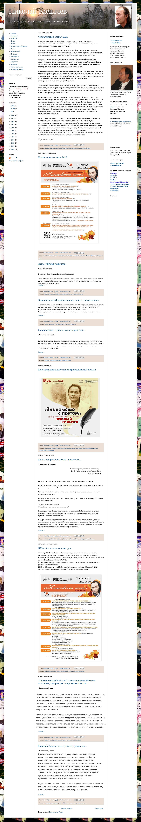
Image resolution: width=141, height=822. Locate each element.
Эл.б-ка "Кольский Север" (119, 186)
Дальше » (41, 285)
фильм (112, 107)
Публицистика (15, 51)
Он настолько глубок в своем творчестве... (61, 330)
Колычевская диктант (50, 256)
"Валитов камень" (49, 324)
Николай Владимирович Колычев (85, 539)
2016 (13, 140)
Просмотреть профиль (16, 161)
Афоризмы (14, 62)
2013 (13, 149)
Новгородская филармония (90, 448)
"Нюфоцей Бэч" (60, 324)
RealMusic (113, 178)
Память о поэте (78, 294)
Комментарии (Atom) (56, 812)
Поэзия (13, 44)
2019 (13, 131)
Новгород (78, 448)
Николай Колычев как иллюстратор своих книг (72, 803)
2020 (13, 128)
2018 (13, 134)
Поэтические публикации (19, 46)
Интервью (14, 64)
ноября (13, 108)
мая (12, 111)
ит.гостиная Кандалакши (119, 184)
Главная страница (66, 808)
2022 (13, 121)
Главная (13, 33)
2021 (13, 124)
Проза (13, 41)
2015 (13, 143)
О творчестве (15, 59)
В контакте (114, 190)
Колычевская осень (74, 148)
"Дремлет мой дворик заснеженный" (55, 740)
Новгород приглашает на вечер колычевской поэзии (67, 369)
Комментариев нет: (65, 145)
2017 (13, 137)
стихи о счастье (71, 740)
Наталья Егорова (85, 148)
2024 (13, 115)
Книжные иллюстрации (51, 803)
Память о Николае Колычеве (88, 256)
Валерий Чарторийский (51, 148)
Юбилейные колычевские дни (55, 548)
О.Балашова (42, 450)
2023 (13, 118)
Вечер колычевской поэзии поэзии (54, 448)
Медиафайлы (15, 56)
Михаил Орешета (70, 324)
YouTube (113, 180)
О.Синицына (50, 450)
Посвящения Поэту (17, 69)
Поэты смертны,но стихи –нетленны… (60, 459)
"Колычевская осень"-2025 (53, 36)
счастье (78, 740)
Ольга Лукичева (16, 158)
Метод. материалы (17, 67)
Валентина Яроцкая (69, 539)
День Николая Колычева (51, 263)
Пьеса (13, 49)
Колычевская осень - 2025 (52, 157)
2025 (13, 106)
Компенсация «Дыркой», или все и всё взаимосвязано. (68, 300)
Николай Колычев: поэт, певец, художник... (62, 746)
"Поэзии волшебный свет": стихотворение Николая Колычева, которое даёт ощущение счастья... (66, 682)
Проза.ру (113, 176)
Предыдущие (99, 808)
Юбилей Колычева (78, 671)
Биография (14, 36)
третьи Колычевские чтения (64, 671)
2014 (13, 146)
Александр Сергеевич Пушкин (53, 539)
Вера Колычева (63, 148)
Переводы (14, 54)
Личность (14, 38)
